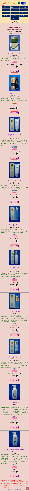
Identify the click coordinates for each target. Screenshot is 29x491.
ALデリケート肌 (14, 7)
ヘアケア (15, 18)
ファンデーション (14, 12)
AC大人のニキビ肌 (15, 10)
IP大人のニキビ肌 (6, 10)
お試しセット (6, 7)
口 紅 (5, 15)
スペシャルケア (23, 10)
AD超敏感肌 (23, 7)
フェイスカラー (15, 15)
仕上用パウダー (23, 12)
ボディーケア (24, 15)
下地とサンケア (6, 12)
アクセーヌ (4, 5)
